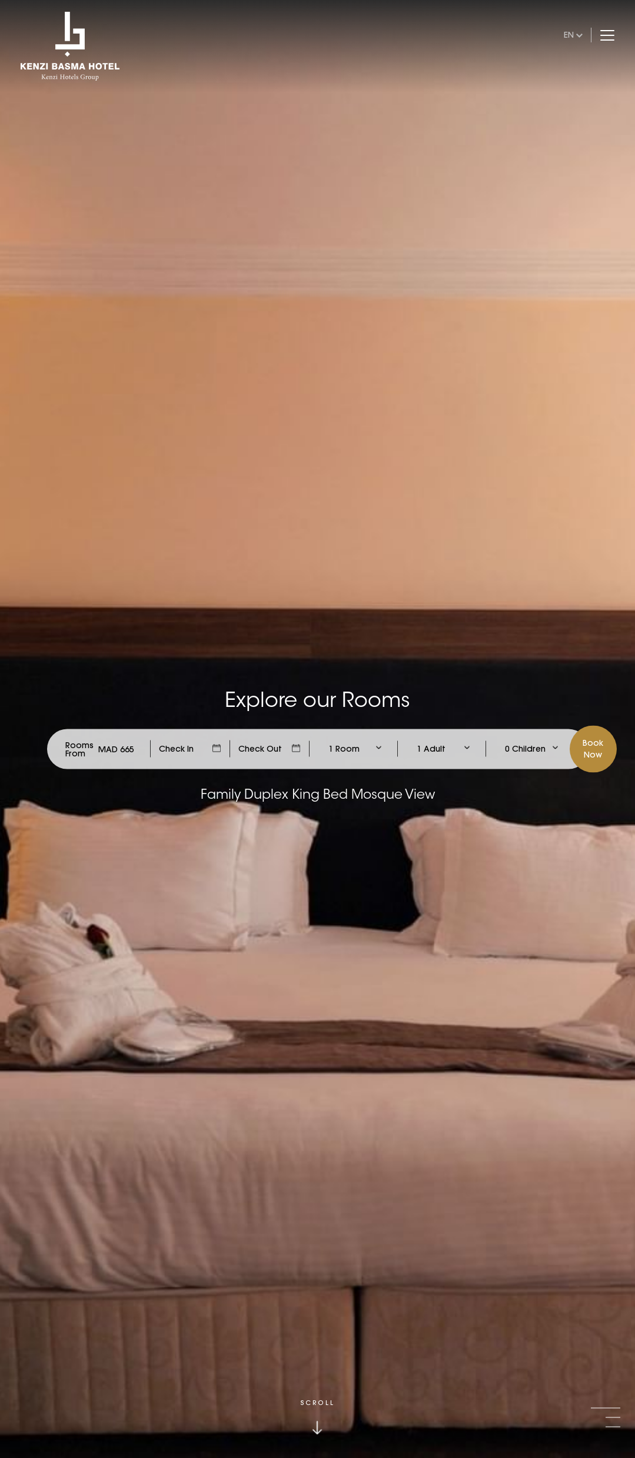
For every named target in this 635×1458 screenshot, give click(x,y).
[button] (605, 1408)
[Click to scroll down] (317, 1417)
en (569, 34)
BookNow (593, 748)
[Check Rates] (116, 749)
